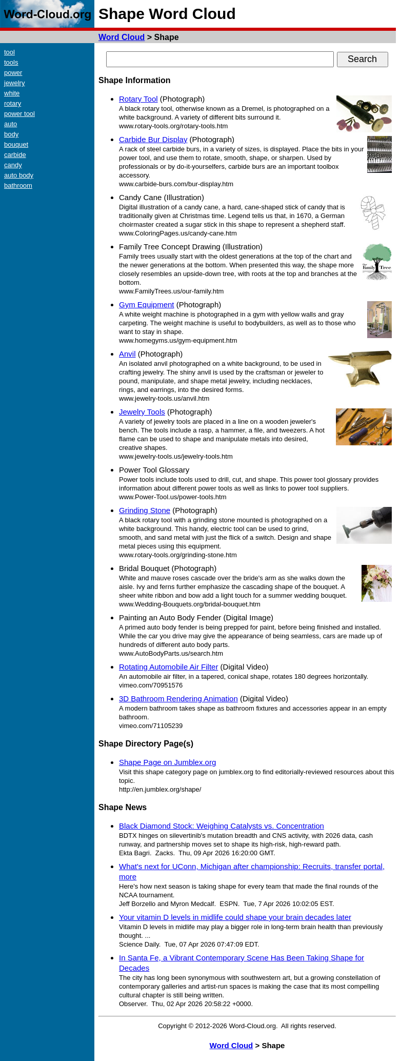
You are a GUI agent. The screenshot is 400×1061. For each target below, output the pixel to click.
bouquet (16, 144)
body (11, 134)
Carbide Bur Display (153, 139)
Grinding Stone (144, 510)
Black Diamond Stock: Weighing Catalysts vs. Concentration (221, 825)
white (11, 93)
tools (11, 62)
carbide (15, 155)
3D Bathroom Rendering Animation (178, 698)
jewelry (14, 83)
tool (9, 52)
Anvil (127, 353)
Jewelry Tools (142, 411)
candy (13, 165)
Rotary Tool (138, 98)
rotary (12, 103)
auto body (18, 175)
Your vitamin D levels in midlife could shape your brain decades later (235, 917)
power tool (19, 113)
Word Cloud (121, 37)
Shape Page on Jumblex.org (167, 762)
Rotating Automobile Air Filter (168, 666)
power (13, 72)
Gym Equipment (146, 304)
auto (10, 124)
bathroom (18, 185)
